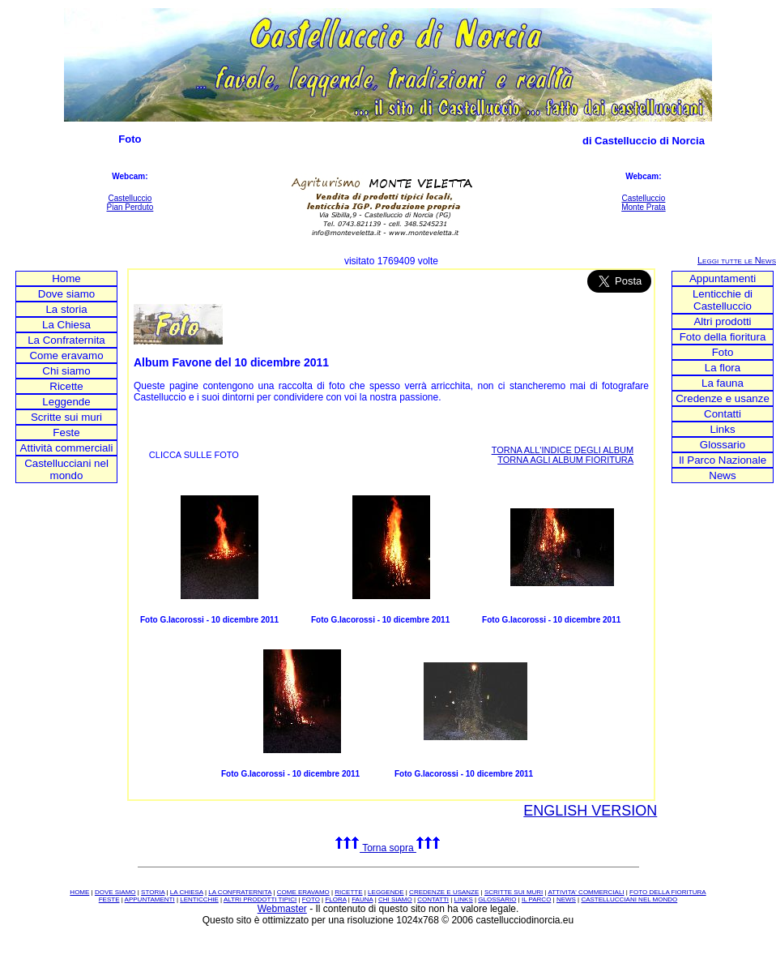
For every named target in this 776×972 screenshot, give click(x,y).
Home (66, 278)
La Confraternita (66, 340)
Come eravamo (66, 355)
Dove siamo (66, 294)
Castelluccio (129, 198)
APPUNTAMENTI (150, 899)
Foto (723, 352)
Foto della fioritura (723, 337)
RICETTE (348, 892)
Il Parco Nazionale (722, 460)
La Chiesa (66, 325)
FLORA (335, 899)
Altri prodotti (722, 321)
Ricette (66, 386)
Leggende (66, 402)
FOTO (311, 899)
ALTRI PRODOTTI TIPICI (260, 899)
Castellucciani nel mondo (66, 469)
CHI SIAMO (395, 899)
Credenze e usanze (723, 398)
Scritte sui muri (66, 417)
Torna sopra (388, 848)
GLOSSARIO (497, 899)
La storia (66, 309)
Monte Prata (643, 207)
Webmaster (282, 908)
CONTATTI (433, 899)
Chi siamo (66, 371)
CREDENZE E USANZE (444, 892)
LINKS (463, 899)
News (722, 475)
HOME (79, 892)
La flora (722, 368)
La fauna (722, 383)
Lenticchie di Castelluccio (723, 300)
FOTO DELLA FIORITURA (667, 892)
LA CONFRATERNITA (239, 892)
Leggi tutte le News (736, 260)
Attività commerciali (66, 448)
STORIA (152, 892)
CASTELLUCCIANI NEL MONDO (629, 899)
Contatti (722, 414)
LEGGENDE (385, 892)
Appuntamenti (722, 278)
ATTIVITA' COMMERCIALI (586, 892)
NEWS (566, 899)
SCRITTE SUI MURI (513, 892)
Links (722, 429)
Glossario (722, 445)
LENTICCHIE (199, 899)
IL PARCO (536, 899)
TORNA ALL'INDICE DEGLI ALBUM (563, 450)
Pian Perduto (130, 207)
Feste (66, 432)
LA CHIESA (186, 892)
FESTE (109, 899)
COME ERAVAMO (303, 892)
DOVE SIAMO (115, 892)
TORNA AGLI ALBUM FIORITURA (565, 460)
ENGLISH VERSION (590, 811)
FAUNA (362, 899)
